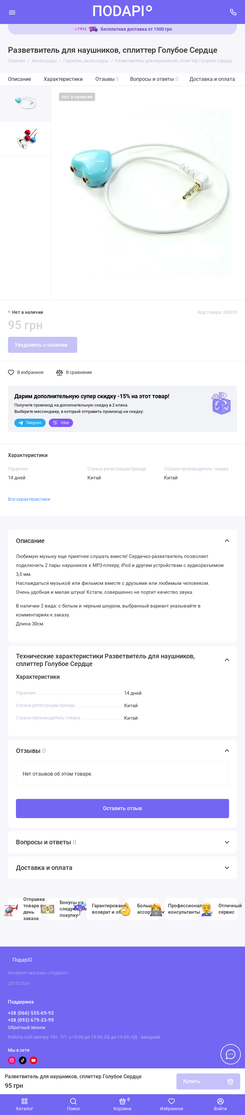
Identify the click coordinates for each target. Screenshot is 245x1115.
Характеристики (63, 79)
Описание (19, 79)
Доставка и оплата (212, 79)
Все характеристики (29, 499)
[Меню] (12, 12)
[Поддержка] (233, 12)
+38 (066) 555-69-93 (31, 1013)
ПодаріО (22, 960)
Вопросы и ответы (154, 79)
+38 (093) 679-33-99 (31, 1020)
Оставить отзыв (122, 808)
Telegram (30, 422)
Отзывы (107, 79)
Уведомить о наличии (41, 345)
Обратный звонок (27, 1027)
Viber (61, 422)
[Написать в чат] (230, 1054)
